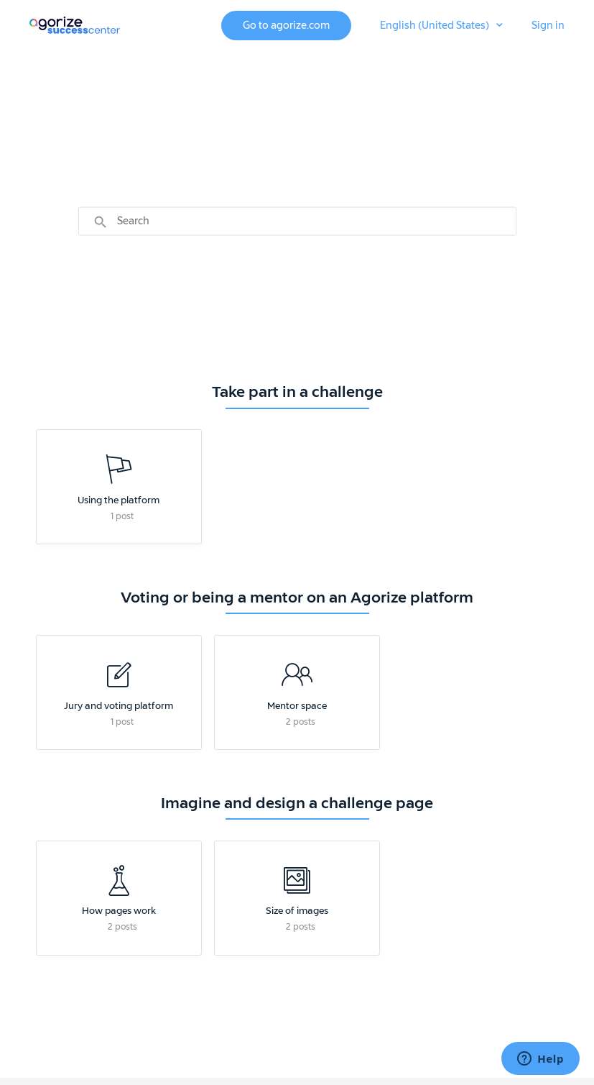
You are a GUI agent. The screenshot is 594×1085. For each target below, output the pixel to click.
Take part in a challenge (297, 392)
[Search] (297, 220)
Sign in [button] (548, 25)
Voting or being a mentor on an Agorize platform (297, 597)
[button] (441, 26)
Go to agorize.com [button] (286, 25)
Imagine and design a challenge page (297, 803)
